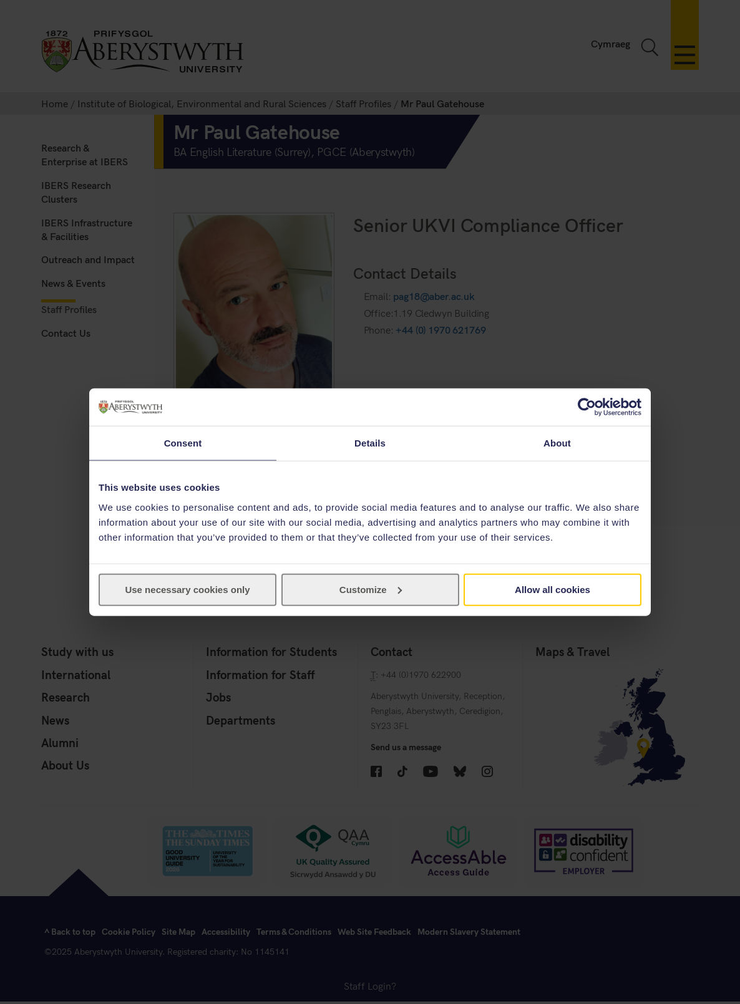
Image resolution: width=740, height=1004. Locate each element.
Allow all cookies (552, 589)
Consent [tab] (183, 443)
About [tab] (557, 443)
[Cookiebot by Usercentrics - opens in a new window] (586, 407)
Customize (370, 589)
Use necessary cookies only (187, 589)
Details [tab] (370, 443)
